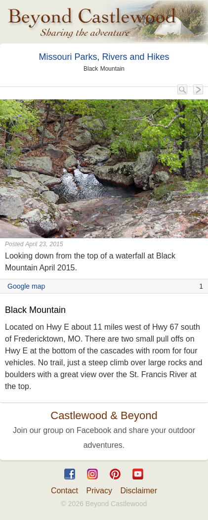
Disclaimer (138, 490)
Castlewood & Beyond (103, 415)
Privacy (99, 490)
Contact (64, 490)
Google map (26, 286)
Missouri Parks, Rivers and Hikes (104, 57)
